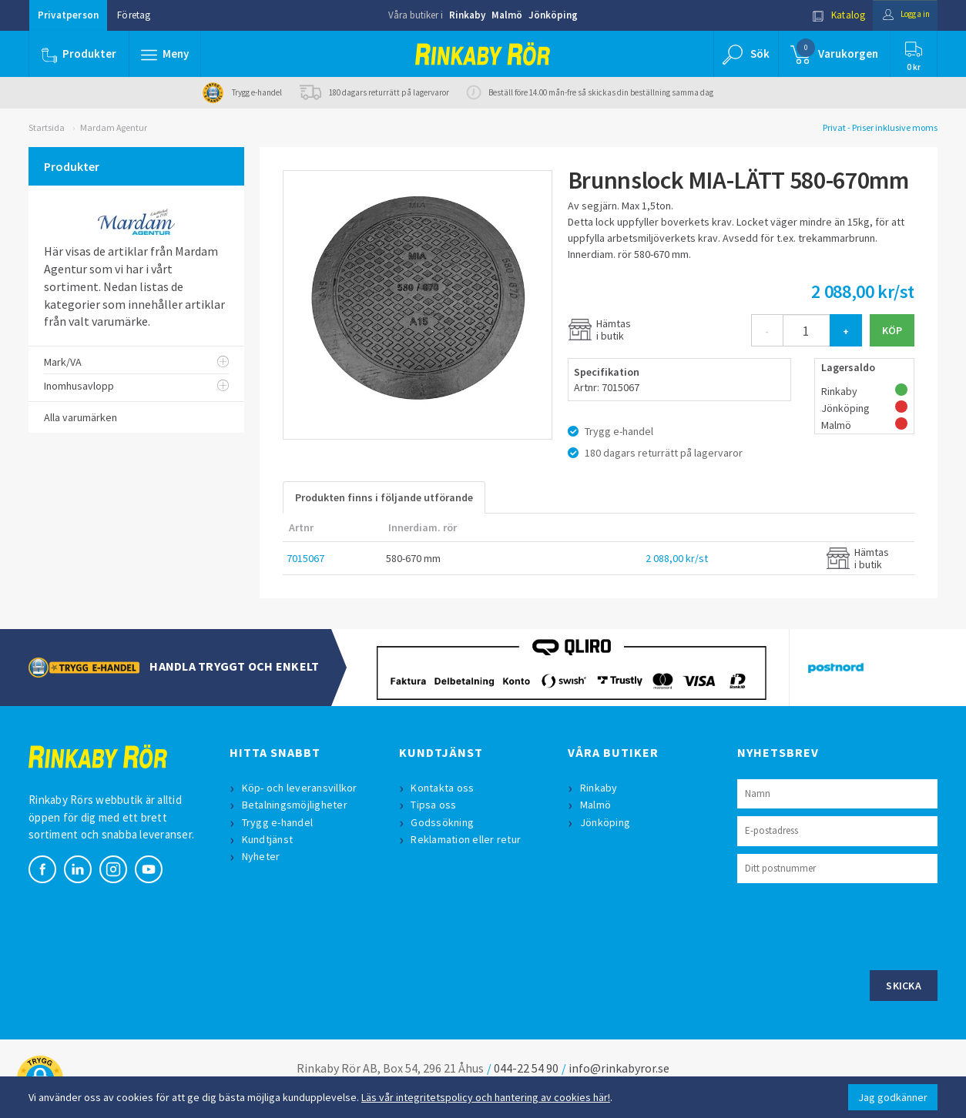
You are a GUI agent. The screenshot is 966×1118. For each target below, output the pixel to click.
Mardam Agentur (113, 127)
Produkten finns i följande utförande (384, 497)
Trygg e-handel (279, 822)
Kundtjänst (269, 839)
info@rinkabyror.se (619, 1068)
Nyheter (262, 856)
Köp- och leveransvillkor (301, 788)
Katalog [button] (827, 15)
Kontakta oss (444, 788)
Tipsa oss (435, 805)
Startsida (47, 127)
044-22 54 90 (526, 1068)
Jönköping (553, 15)
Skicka (903, 985)
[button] (165, 54)
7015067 (305, 558)
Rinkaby (467, 15)
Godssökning (444, 822)
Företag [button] (133, 15)
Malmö (506, 15)
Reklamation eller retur (468, 839)
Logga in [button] (900, 15)
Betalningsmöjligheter (296, 805)
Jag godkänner (892, 1097)
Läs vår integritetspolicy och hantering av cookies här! (485, 1097)
